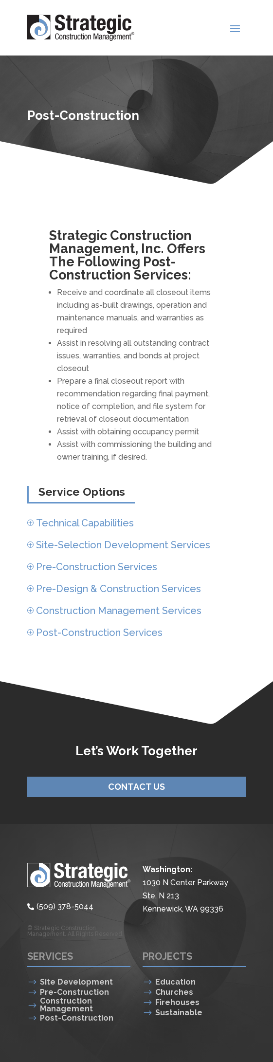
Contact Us (136, 787)
